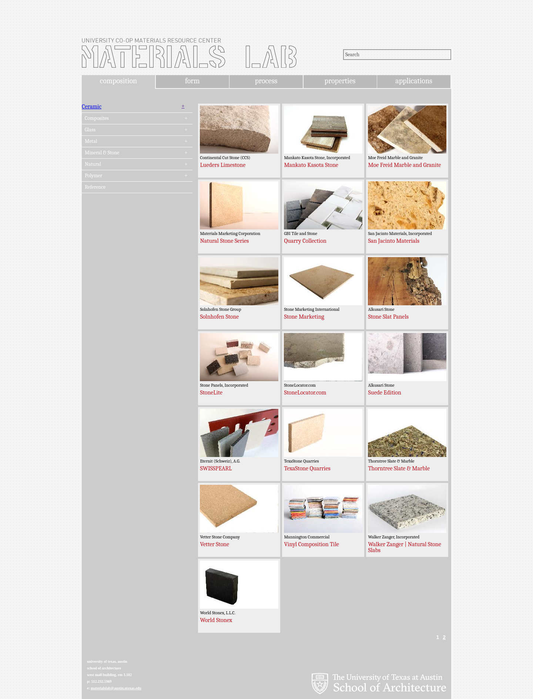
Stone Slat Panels (388, 316)
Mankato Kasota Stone (311, 165)
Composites (97, 118)
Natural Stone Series (224, 241)
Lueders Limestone (222, 165)
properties (340, 81)
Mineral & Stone (102, 152)
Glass (90, 129)
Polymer (93, 175)
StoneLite (211, 392)
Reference (95, 187)
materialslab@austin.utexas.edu (116, 688)
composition (118, 81)
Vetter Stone (214, 544)
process (266, 81)
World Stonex (216, 620)
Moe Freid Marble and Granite (404, 165)
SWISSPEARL (216, 468)
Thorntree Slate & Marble (399, 468)
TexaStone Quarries (307, 468)
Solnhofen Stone (219, 316)
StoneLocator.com (305, 392)
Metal (91, 141)
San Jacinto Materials (393, 241)
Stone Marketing (304, 316)
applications (413, 81)
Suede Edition (384, 392)
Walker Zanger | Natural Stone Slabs (404, 547)
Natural (93, 164)
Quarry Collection (305, 241)
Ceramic (91, 106)
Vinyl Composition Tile (311, 544)
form (192, 81)
